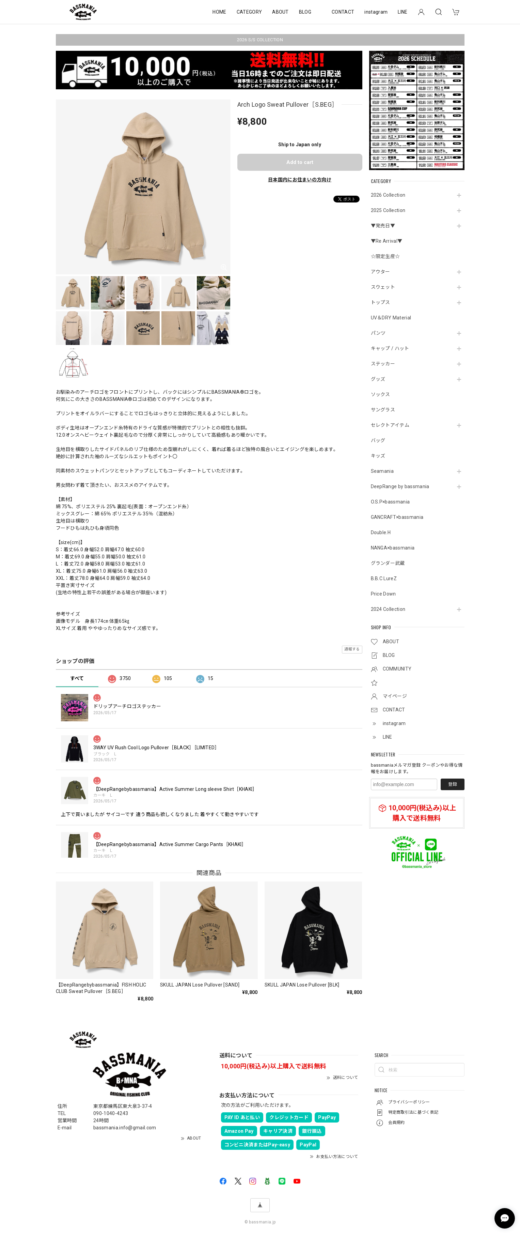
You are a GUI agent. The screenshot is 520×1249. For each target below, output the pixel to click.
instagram (376, 12)
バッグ (378, 440)
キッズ (378, 455)
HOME (219, 12)
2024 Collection (388, 609)
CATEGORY (249, 12)
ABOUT (280, 12)
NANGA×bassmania (393, 548)
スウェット (383, 287)
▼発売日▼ (383, 225)
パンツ (378, 333)
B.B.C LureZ (384, 578)
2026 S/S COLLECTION (260, 39)
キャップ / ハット (390, 348)
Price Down (383, 594)
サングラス (383, 409)
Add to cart (299, 162)
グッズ (378, 379)
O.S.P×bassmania (390, 502)
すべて (77, 678)
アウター (380, 271)
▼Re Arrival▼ (387, 241)
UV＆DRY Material (391, 317)
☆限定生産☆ (385, 256)
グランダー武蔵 (388, 563)
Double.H (381, 532)
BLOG (305, 12)
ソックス (380, 394)
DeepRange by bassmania (400, 486)
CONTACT (343, 12)
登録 (452, 784)
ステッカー (383, 363)
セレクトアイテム (390, 425)
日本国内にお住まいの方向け (299, 179)
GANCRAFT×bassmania (397, 517)
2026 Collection (388, 195)
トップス (380, 302)
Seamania (382, 471)
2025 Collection (388, 210)
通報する (352, 649)
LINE (402, 12)
